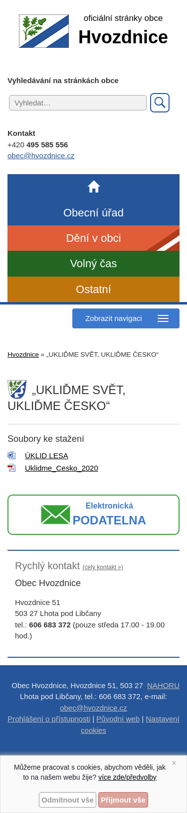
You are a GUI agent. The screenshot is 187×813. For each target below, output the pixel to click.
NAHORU (163, 685)
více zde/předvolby (127, 777)
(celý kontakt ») (103, 567)
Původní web (118, 718)
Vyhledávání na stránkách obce (63, 80)
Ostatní (93, 289)
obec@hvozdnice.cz (40, 155)
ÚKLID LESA (46, 455)
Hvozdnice (23, 354)
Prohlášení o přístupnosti (48, 718)
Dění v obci (93, 238)
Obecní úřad (93, 212)
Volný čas (93, 263)
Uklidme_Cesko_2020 (61, 468)
